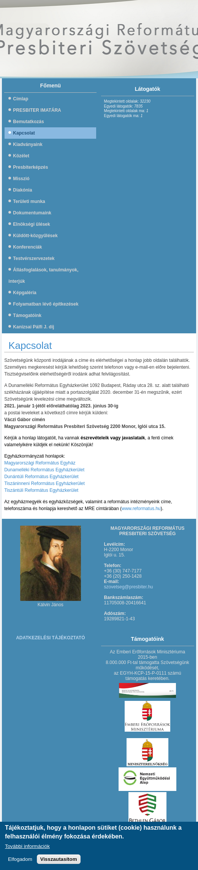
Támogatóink (27, 315)
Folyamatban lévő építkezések (45, 304)
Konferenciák (27, 247)
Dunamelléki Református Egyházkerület (44, 469)
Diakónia (22, 190)
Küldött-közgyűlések (35, 235)
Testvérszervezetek (33, 258)
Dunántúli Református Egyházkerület (41, 476)
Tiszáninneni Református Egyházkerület (44, 483)
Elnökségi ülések (31, 224)
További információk (27, 849)
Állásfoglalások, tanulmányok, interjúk (43, 275)
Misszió (21, 178)
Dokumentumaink (32, 213)
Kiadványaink (27, 144)
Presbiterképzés (30, 167)
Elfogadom (20, 862)
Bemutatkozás (28, 121)
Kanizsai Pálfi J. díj (33, 327)
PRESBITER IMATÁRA (37, 110)
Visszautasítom (58, 862)
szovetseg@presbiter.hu (128, 587)
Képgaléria (24, 292)
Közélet (21, 155)
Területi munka (29, 201)
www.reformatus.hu (141, 508)
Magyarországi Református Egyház (39, 463)
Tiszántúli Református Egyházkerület (41, 490)
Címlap (20, 98)
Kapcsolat (24, 133)
